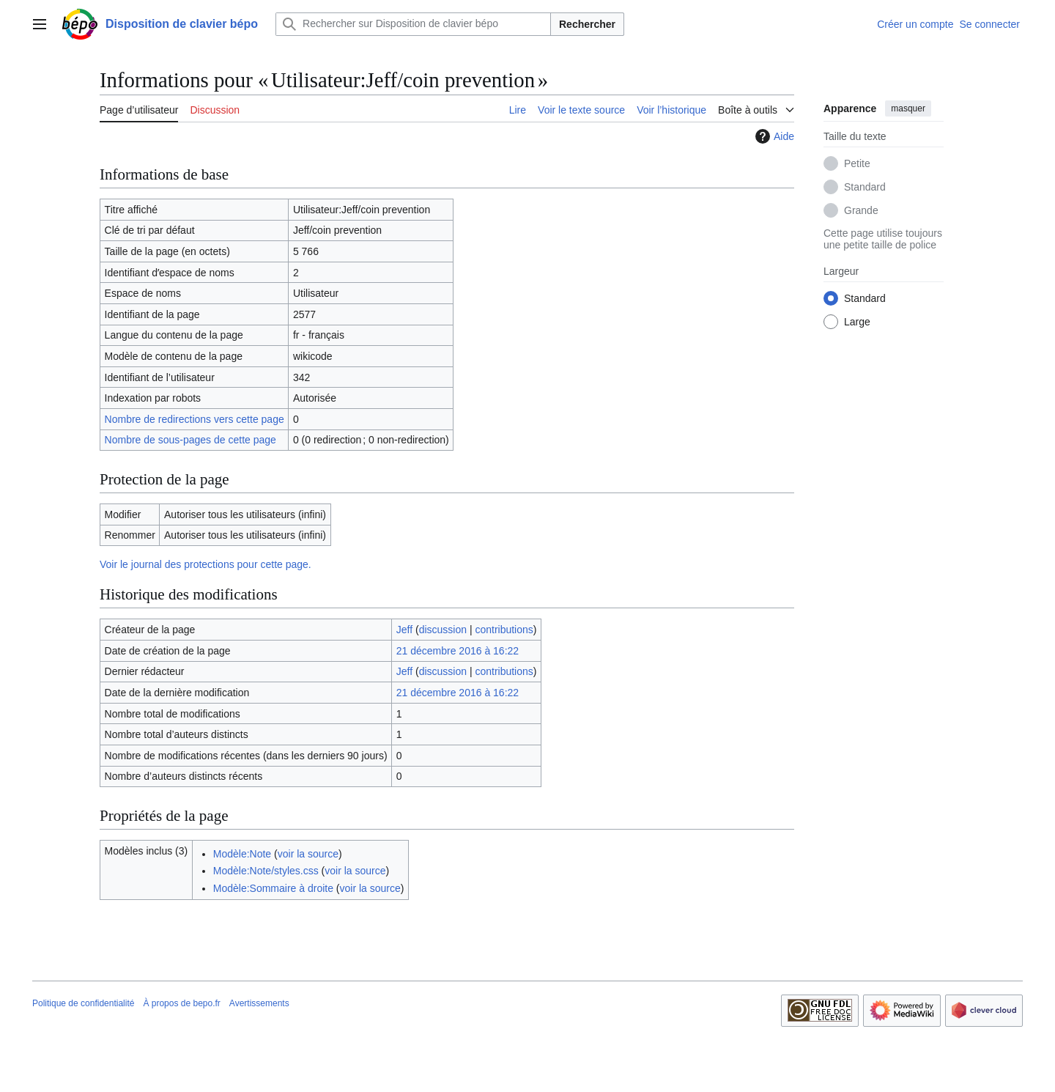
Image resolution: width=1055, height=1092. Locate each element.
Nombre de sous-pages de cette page (190, 440)
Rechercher (587, 24)
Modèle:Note (242, 854)
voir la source (308, 854)
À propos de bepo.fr (181, 1003)
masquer (908, 108)
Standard (865, 187)
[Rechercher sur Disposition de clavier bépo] (413, 24)
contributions (504, 629)
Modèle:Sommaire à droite (273, 888)
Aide (773, 136)
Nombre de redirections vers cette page (194, 419)
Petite (857, 163)
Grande (861, 210)
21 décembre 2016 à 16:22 (457, 651)
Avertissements (259, 1003)
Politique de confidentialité (83, 1003)
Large (857, 322)
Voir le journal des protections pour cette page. (205, 564)
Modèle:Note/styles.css (266, 871)
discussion (443, 629)
